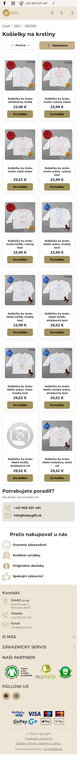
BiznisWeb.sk (53, 749)
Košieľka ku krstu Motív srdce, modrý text (57, 244)
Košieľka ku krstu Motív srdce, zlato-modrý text (20, 390)
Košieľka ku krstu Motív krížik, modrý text (20, 317)
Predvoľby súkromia (38, 738)
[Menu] (72, 13)
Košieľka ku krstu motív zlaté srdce (20, 169)
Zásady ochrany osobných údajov (38, 743)
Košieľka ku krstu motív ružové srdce (57, 100)
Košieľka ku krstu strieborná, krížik (20, 100)
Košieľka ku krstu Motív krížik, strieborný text (57, 317)
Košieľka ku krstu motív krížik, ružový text (20, 244)
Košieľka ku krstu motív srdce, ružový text (57, 171)
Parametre (56, 46)
